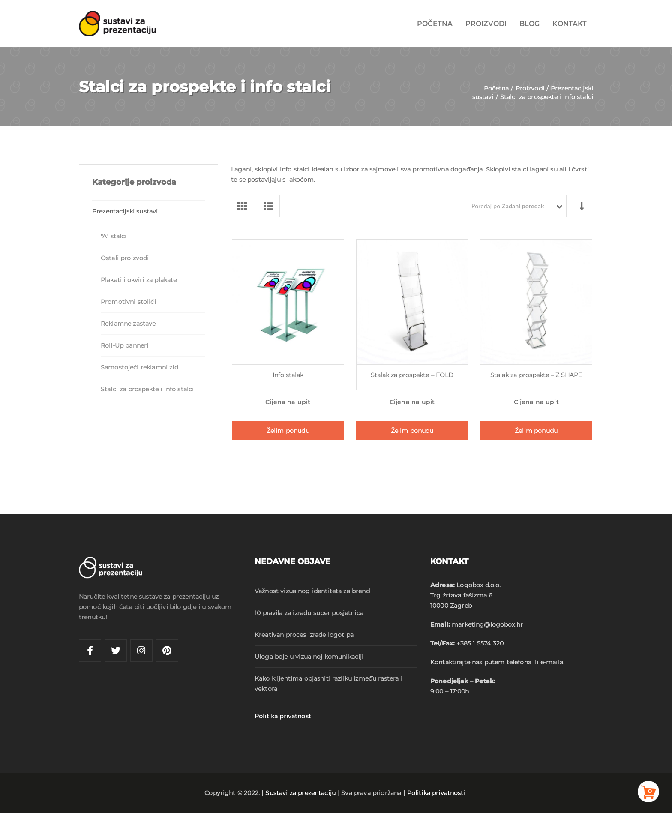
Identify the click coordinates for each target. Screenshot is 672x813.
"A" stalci (114, 236)
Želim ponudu (288, 431)
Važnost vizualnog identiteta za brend (312, 591)
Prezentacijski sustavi (125, 211)
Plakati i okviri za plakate (139, 280)
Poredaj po (507, 206)
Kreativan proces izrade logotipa (304, 635)
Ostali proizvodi (125, 258)
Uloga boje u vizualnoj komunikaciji (309, 656)
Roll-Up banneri (124, 345)
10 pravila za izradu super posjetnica (309, 613)
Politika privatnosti (284, 716)
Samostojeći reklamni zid (139, 367)
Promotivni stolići (128, 302)
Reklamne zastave (128, 323)
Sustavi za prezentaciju (300, 793)
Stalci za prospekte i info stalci (147, 389)
